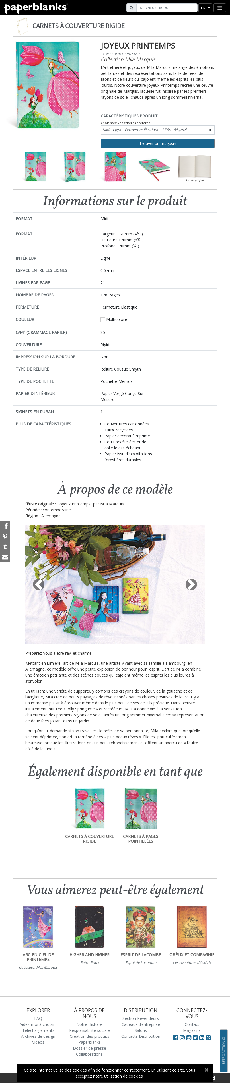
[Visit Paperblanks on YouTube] (189, 1037)
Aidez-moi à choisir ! (38, 1024)
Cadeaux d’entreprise (141, 1024)
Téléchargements (38, 1030)
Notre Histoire (89, 1024)
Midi (144, 129)
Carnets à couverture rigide (78, 26)
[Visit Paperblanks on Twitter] (196, 1037)
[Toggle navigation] (219, 7)
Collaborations (89, 1054)
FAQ (38, 1018)
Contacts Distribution (140, 1036)
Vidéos (38, 1042)
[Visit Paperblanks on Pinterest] (208, 1037)
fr (204, 8)
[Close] (206, 1070)
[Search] (166, 7)
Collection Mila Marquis (128, 59)
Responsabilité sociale (89, 1030)
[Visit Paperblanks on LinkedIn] (202, 1037)
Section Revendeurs (140, 1018)
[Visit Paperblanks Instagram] (182, 1037)
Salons (141, 1030)
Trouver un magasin (157, 143)
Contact (192, 1024)
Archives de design (38, 1036)
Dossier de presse (89, 1048)
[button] (38, 584)
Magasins (192, 1030)
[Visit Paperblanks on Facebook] (175, 1037)
